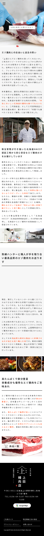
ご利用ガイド (8, 519)
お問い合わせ (27, 524)
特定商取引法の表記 (30, 519)
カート (40, 4)
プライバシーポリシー (11, 524)
